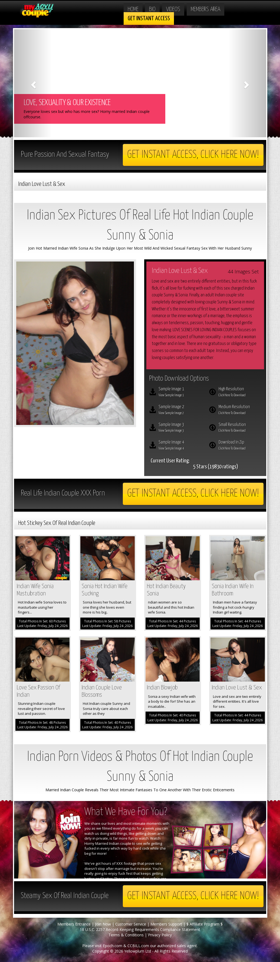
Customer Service (130, 924)
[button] (33, 83)
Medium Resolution (240, 410)
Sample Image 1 (180, 392)
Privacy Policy (160, 934)
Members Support (166, 924)
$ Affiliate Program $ (204, 924)
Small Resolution (240, 428)
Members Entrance (74, 924)
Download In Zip (240, 445)
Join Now (103, 924)
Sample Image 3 (180, 428)
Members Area (205, 9)
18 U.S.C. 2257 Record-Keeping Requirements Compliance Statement (140, 929)
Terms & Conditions (126, 934)
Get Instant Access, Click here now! (193, 155)
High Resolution (240, 392)
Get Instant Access (149, 18)
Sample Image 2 (180, 410)
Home (133, 9)
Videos (173, 9)
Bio (152, 9)
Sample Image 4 (180, 445)
